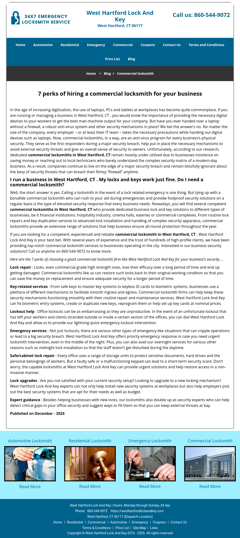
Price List (112, 59)
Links (154, 528)
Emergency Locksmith (150, 441)
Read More (30, 486)
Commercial (123, 45)
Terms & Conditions (96, 528)
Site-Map (139, 528)
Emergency (96, 45)
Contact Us (172, 45)
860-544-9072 (212, 15)
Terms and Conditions (206, 45)
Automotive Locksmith (30, 441)
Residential (70, 45)
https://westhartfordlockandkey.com (137, 511)
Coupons (148, 45)
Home (20, 45)
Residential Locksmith (90, 441)
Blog (131, 59)
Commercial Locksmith (210, 441)
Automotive (43, 45)
